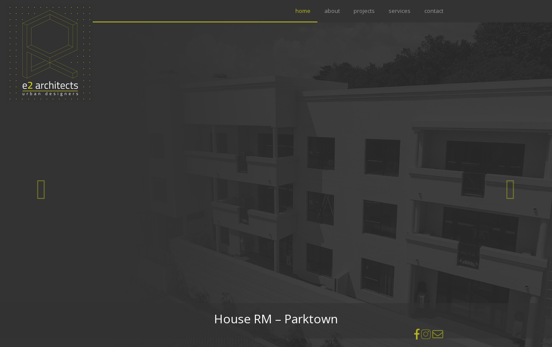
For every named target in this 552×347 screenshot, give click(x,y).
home (304, 10)
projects (364, 11)
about (332, 11)
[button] (41, 190)
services (400, 11)
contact (433, 11)
